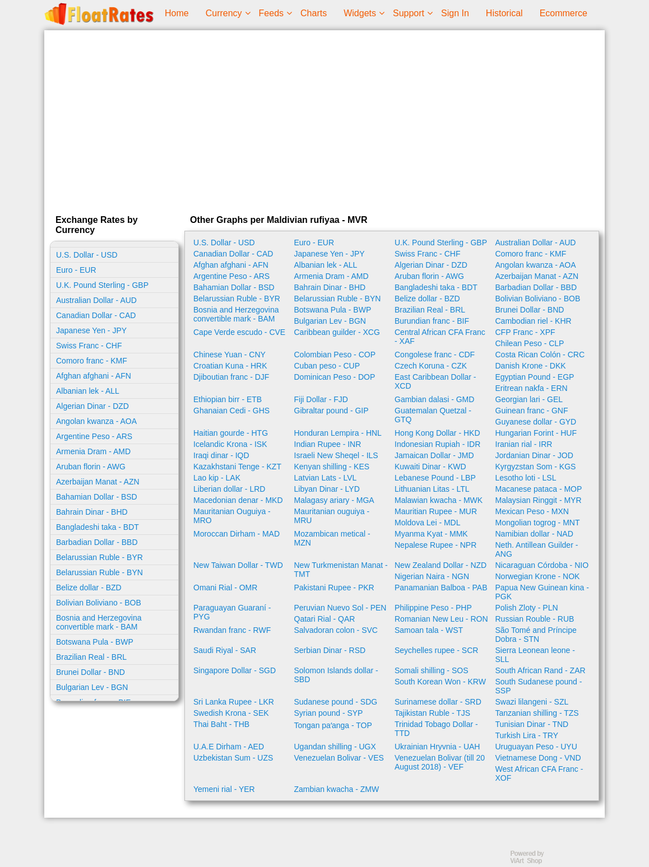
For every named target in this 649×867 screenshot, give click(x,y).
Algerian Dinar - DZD (92, 406)
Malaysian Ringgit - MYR (538, 500)
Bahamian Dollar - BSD (96, 496)
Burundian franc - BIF (432, 320)
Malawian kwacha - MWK (439, 500)
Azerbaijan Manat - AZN (98, 481)
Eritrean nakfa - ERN (531, 388)
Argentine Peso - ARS (94, 436)
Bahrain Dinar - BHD (92, 511)
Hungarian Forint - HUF (536, 432)
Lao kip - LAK (216, 477)
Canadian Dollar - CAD (96, 315)
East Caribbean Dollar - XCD (435, 381)
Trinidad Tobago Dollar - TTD (436, 729)
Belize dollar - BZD (89, 587)
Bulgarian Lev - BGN (92, 687)
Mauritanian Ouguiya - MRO (232, 516)
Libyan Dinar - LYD (327, 488)
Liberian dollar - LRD (229, 488)
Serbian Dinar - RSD (330, 650)
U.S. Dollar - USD (87, 254)
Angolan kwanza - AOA (96, 421)
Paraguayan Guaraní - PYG (232, 612)
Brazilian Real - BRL (91, 656)
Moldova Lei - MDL (428, 522)
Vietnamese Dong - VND (538, 757)
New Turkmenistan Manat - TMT (341, 570)
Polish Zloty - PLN (526, 607)
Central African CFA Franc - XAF (440, 337)
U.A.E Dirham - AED (228, 746)
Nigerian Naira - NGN (432, 576)
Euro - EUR (76, 269)
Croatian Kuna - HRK (230, 365)
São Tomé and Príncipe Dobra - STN (536, 635)
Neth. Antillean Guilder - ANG (536, 549)
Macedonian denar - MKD (238, 500)
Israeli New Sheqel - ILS (336, 455)
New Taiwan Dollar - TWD (238, 565)
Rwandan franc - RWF (232, 630)
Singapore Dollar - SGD (234, 670)
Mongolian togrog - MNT (537, 522)
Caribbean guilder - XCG (337, 332)
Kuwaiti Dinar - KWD (430, 466)
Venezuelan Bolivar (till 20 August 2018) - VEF (440, 762)
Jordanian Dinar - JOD (534, 455)
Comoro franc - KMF (91, 360)
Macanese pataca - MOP (538, 488)
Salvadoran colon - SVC (336, 630)
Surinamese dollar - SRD (438, 701)
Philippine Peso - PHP (433, 607)
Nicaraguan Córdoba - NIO (542, 565)
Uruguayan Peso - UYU (536, 746)
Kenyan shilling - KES (332, 466)
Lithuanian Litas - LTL (432, 488)
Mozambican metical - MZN (332, 538)
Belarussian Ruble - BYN (99, 572)
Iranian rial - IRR (524, 444)
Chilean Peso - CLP (529, 343)
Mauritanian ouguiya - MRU (332, 516)
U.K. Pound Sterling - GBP (102, 285)
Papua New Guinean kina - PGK (542, 592)
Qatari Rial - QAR (324, 618)
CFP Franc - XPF (525, 332)
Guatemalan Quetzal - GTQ (433, 415)
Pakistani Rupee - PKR (334, 587)
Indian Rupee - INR (327, 444)
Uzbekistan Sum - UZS (233, 757)
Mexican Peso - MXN (532, 511)
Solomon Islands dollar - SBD (336, 675)
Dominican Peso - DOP (335, 376)
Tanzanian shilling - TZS (537, 712)
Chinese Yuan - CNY (229, 354)
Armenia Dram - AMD (93, 451)
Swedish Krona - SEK (231, 712)
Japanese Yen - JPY (91, 330)
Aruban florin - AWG (91, 466)
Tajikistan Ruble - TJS (432, 712)
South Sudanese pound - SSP (538, 686)
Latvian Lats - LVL (325, 477)
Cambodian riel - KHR (533, 320)
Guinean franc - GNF (531, 410)
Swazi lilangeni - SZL (532, 701)
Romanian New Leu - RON (441, 618)
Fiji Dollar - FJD (321, 399)
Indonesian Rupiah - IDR (437, 444)
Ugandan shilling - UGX (335, 746)
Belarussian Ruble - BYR (99, 557)
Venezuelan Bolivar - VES (339, 757)
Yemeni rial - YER (224, 789)
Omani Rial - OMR (225, 587)
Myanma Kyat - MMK (431, 533)
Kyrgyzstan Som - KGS (535, 466)
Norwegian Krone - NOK (537, 576)
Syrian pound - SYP (328, 712)
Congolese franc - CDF (435, 354)
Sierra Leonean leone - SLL (535, 655)
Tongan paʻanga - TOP (333, 725)
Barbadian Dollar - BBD (97, 542)
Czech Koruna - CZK (431, 365)
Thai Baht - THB (221, 724)
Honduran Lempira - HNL (338, 432)
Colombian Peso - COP (335, 354)
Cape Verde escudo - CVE (239, 332)
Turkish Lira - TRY (527, 735)
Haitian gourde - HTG (230, 432)
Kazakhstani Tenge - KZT (237, 466)
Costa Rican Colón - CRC (540, 354)
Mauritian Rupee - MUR (436, 511)
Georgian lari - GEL (529, 399)
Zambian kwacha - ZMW (336, 789)
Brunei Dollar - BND (90, 672)
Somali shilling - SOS (432, 670)
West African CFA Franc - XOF (539, 773)
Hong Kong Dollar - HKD (437, 432)
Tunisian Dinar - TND (532, 724)
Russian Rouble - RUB (534, 618)
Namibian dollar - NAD (534, 533)
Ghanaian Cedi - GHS (231, 410)
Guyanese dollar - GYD (536, 421)
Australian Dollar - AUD (96, 300)
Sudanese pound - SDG (336, 701)
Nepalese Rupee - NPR (435, 544)
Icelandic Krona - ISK (230, 444)
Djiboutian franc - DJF (231, 376)
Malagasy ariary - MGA (334, 500)
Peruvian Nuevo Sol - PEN (340, 607)
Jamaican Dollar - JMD (434, 455)
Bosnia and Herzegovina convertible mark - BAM (99, 622)
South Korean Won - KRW (440, 681)
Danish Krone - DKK (530, 365)
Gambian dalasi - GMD (434, 399)
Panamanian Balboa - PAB (441, 587)
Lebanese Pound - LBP (435, 477)
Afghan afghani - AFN (93, 375)
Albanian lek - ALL (87, 390)
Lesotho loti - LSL (526, 477)
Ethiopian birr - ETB (227, 399)
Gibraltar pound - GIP (331, 410)
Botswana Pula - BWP (94, 641)
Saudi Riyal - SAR (224, 650)
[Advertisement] (324, 119)
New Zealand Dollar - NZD (440, 565)
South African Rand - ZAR (540, 670)
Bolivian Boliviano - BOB (98, 602)
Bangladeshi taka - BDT (97, 527)
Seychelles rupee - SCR (436, 650)
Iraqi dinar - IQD (221, 455)
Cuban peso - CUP (327, 365)
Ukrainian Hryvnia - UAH (437, 746)
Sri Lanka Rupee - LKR (233, 701)
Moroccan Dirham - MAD (236, 533)
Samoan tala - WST (429, 630)
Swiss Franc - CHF (89, 345)
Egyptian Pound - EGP (534, 376)
